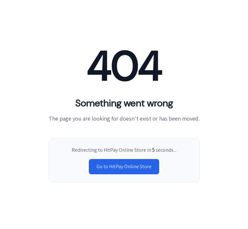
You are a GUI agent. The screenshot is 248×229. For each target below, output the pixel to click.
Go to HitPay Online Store (124, 166)
